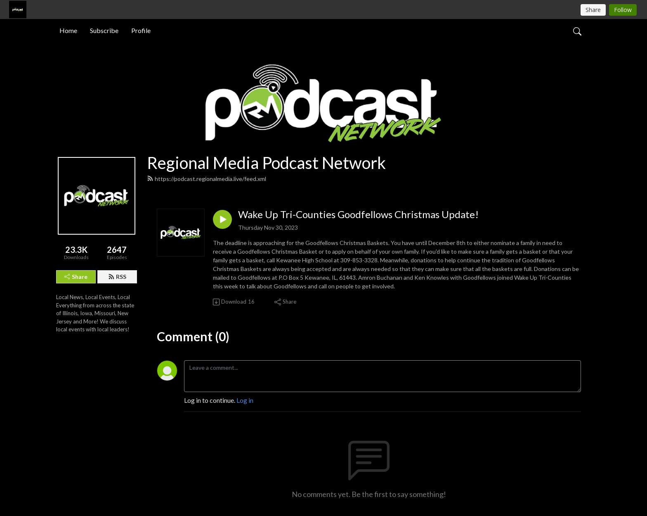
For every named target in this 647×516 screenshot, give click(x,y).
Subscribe (104, 30)
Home (68, 30)
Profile (141, 30)
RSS (117, 276)
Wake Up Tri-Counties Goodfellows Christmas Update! (358, 214)
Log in (244, 400)
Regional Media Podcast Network (266, 163)
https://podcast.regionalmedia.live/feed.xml (206, 178)
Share (75, 276)
